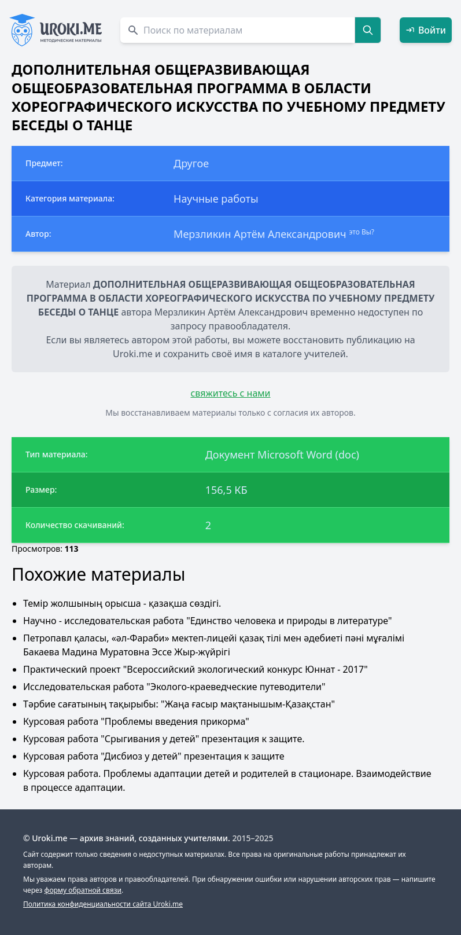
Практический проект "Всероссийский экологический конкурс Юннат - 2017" (195, 669)
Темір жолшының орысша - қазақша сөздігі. (122, 603)
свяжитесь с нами (230, 393)
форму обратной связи (83, 890)
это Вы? (361, 232)
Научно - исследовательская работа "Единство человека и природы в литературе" (207, 620)
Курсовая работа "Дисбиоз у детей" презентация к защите (154, 756)
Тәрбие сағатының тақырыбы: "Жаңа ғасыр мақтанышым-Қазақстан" (179, 704)
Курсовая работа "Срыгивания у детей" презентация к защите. (164, 738)
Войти (425, 30)
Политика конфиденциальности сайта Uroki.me (103, 904)
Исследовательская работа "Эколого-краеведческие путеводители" (174, 686)
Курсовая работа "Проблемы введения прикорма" (136, 721)
